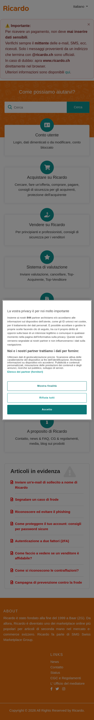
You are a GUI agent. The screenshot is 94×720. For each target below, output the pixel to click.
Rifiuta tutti (46, 397)
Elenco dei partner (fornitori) (25, 371)
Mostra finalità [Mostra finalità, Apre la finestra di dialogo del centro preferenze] (47, 385)
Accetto (47, 409)
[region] (47, 360)
